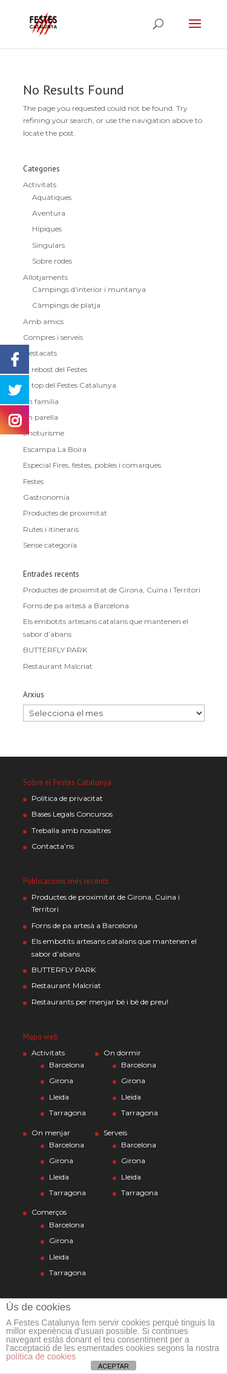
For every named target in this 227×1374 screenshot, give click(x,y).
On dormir (122, 1052)
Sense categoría (50, 544)
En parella (40, 417)
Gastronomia (46, 497)
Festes (33, 481)
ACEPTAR (113, 1366)
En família (41, 401)
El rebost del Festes (55, 369)
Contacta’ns (52, 846)
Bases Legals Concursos (72, 813)
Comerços (49, 1211)
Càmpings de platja (66, 305)
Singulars (48, 245)
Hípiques (47, 228)
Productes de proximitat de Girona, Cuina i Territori (111, 589)
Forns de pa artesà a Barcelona (76, 605)
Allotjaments (45, 277)
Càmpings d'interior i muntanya (89, 289)
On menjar (50, 1132)
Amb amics (43, 321)
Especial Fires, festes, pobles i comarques (92, 465)
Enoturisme (43, 432)
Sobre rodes (52, 260)
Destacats (40, 352)
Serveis (115, 1132)
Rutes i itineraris (51, 529)
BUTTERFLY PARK (55, 649)
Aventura (48, 212)
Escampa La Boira (55, 449)
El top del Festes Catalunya (69, 385)
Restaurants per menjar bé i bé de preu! (99, 1001)
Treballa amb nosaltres (71, 830)
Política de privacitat (67, 798)
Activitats (39, 184)
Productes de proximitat (65, 512)
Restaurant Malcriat (58, 666)
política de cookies (41, 1356)
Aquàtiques (51, 197)
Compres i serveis (53, 337)
